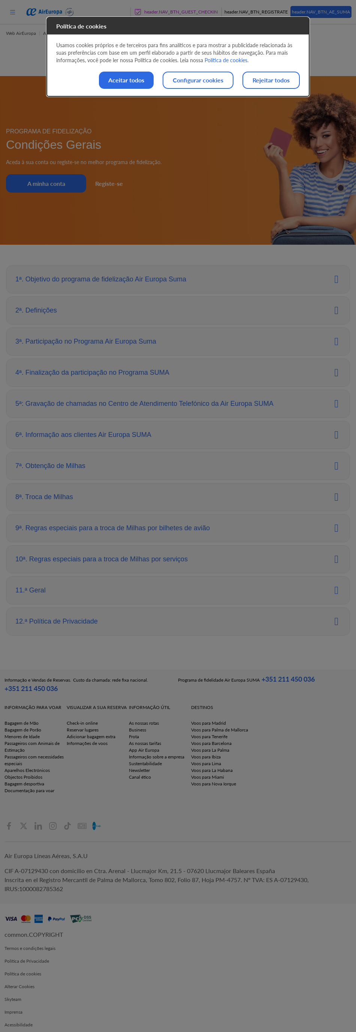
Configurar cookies (198, 80)
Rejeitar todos (271, 80)
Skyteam (12, 999)
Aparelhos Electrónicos (27, 770)
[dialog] (178, 56)
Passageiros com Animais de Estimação (32, 746)
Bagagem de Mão (21, 723)
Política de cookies (22, 974)
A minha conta (46, 183)
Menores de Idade (22, 736)
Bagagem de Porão (22, 730)
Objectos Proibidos (23, 777)
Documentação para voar (29, 790)
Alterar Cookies (19, 986)
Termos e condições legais (29, 948)
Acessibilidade (18, 1025)
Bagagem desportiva (24, 784)
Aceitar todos (126, 80)
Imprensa (13, 1012)
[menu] (12, 12)
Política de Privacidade (26, 961)
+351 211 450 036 (31, 688)
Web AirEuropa (21, 33)
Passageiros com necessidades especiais (34, 760)
